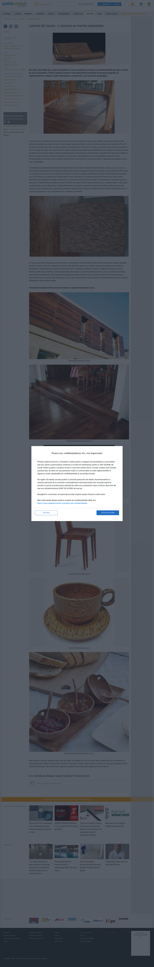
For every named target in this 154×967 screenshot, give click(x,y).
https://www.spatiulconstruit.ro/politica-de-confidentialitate (62, 503)
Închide (46, 513)
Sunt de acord (107, 513)
